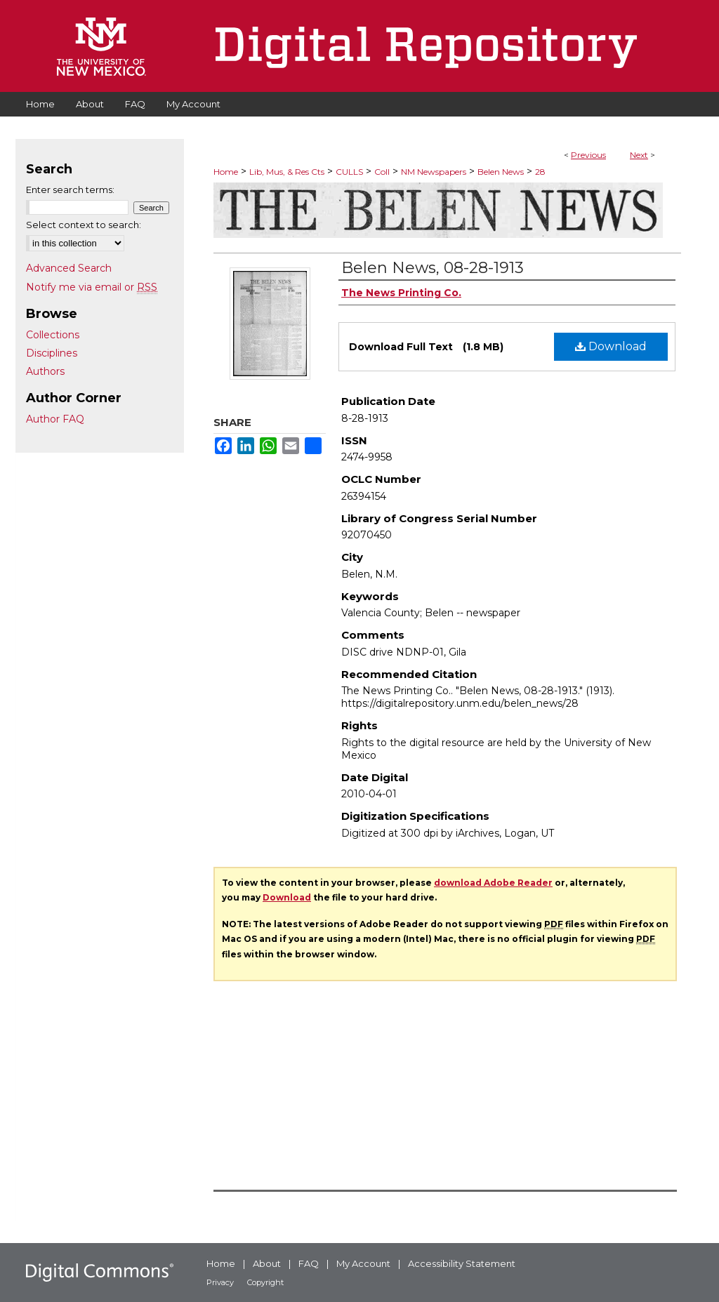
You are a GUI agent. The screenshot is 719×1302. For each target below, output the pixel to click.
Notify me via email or (91, 287)
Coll (382, 171)
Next (639, 155)
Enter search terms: (70, 189)
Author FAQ (55, 419)
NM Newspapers (433, 171)
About (267, 1263)
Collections (52, 334)
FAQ (308, 1263)
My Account (363, 1263)
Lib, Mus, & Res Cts (286, 171)
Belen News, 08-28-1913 (432, 267)
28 (540, 171)
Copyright (265, 1282)
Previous (588, 155)
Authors (45, 371)
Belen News (500, 171)
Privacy (220, 1282)
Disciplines (51, 353)
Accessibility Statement (461, 1263)
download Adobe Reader (493, 882)
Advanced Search (69, 268)
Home (225, 171)
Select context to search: (83, 224)
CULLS (349, 171)
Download (611, 346)
